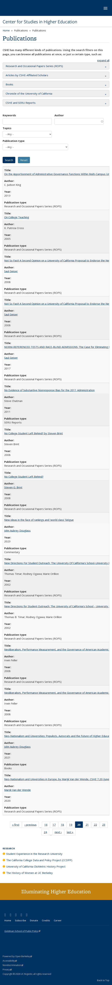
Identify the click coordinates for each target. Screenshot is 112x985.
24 (46, 832)
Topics (7, 128)
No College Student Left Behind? (23, 476)
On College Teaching (16, 217)
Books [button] (9, 84)
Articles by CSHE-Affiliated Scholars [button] (27, 75)
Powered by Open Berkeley (17, 956)
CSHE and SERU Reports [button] (21, 102)
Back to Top (103, 980)
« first (17, 825)
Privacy (7, 969)
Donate (34, 920)
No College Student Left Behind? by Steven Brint (33, 433)
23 (105, 825)
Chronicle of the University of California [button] (29, 93)
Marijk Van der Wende (17, 790)
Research (9, 848)
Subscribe (20, 920)
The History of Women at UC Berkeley (29, 873)
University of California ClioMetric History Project (35, 866)
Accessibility (10, 960)
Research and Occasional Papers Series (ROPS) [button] (34, 66)
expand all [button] (103, 60)
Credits (46, 920)
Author (59, 115)
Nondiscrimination (13, 965)
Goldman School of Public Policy (22, 931)
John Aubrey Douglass (17, 530)
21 (88, 825)
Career (58, 920)
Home (6, 30)
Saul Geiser (11, 271)
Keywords (9, 115)
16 (47, 825)
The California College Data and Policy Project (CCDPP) (39, 860)
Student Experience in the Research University (34, 854)
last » (71, 832)
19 (72, 825)
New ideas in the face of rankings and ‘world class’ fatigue (39, 520)
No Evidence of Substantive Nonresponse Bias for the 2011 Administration (49, 390)
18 (63, 825)
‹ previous (31, 825)
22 (96, 825)
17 (55, 825)
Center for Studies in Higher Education (40, 22)
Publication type (13, 141)
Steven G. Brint (13, 487)
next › (59, 832)
